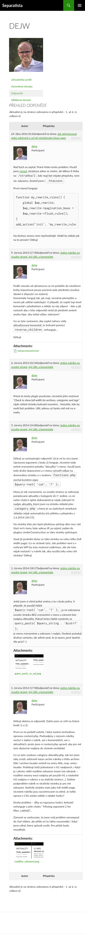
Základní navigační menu (79, 5)
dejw (34, 146)
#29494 (76, 138)
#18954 (76, 572)
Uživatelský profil (21, 79)
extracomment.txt (28, 350)
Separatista (12, 5)
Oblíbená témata (21, 100)
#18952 (76, 692)
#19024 (76, 256)
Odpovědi (17, 93)
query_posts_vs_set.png (28, 673)
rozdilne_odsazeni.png (27, 861)
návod (23, 171)
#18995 (76, 429)
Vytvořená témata (21, 86)
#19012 (76, 367)
